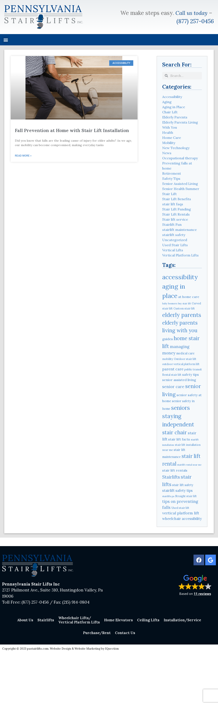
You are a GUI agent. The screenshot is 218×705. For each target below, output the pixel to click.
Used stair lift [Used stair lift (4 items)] (180, 507)
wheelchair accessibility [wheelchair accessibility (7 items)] (182, 518)
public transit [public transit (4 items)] (193, 369)
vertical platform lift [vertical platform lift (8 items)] (180, 513)
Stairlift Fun (172, 224)
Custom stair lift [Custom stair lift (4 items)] (184, 308)
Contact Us (125, 632)
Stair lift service (175, 219)
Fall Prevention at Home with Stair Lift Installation (72, 130)
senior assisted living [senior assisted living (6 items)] (179, 380)
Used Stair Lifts (175, 245)
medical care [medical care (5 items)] (185, 353)
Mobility (168, 143)
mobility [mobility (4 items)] (167, 359)
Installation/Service (182, 620)
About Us (25, 620)
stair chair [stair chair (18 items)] (174, 432)
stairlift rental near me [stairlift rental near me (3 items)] (189, 464)
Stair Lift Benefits (176, 199)
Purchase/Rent (97, 632)
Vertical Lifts (172, 250)
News (166, 153)
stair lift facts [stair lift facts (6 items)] (179, 439)
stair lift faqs (172, 204)
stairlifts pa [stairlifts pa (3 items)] (168, 496)
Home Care (171, 137)
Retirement (171, 173)
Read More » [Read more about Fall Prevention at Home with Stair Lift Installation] (23, 155)
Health (167, 132)
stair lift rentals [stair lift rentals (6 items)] (174, 470)
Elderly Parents (174, 117)
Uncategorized (174, 240)
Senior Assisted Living (180, 183)
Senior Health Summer (180, 189)
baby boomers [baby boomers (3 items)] (169, 303)
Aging (167, 102)
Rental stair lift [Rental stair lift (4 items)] (171, 374)
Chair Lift (170, 112)
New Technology (175, 148)
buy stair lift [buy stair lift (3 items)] (184, 303)
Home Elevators (118, 620)
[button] (5, 39)
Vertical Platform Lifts (180, 255)
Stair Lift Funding (176, 209)
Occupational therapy (180, 158)
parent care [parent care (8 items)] (173, 369)
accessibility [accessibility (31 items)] (180, 277)
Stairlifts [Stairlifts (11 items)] (171, 477)
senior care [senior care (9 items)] (173, 386)
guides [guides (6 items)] (167, 339)
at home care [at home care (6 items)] (188, 297)
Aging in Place (173, 107)
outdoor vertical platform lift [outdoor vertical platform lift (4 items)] (180, 364)
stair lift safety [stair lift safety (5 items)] (182, 485)
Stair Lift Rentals (176, 214)
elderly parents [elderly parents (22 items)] (181, 314)
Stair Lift (169, 194)
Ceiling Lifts (148, 620)
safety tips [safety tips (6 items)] (190, 374)
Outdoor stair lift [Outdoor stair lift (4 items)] (185, 359)
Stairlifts (45, 620)
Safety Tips (171, 178)
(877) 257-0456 (195, 21)
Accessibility (172, 97)
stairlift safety (173, 235)
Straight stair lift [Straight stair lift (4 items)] (186, 496)
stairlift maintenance (179, 229)
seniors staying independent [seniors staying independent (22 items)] (178, 416)
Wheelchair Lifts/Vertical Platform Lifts (79, 620)
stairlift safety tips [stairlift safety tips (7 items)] (177, 490)
